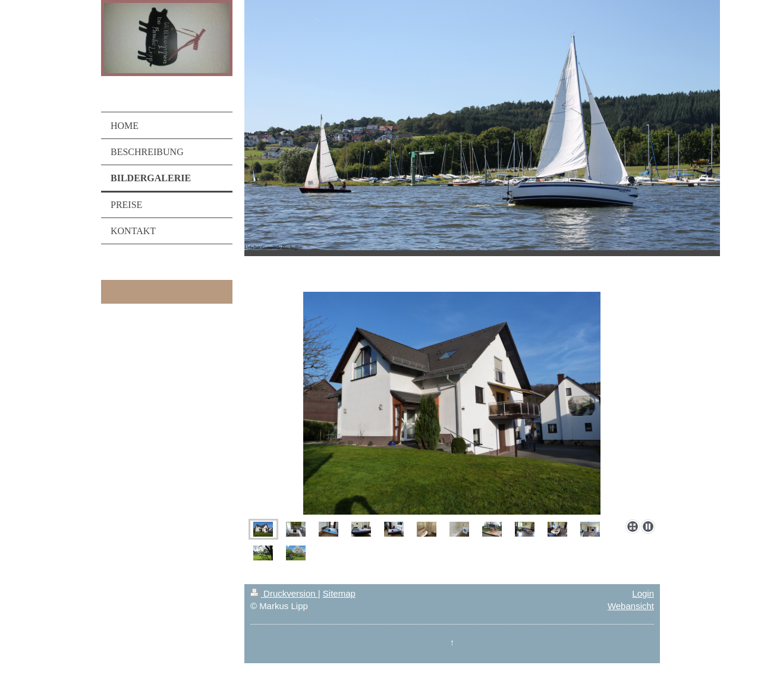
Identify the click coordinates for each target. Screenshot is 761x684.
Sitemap (339, 593)
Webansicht (631, 606)
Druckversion (284, 593)
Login (643, 593)
